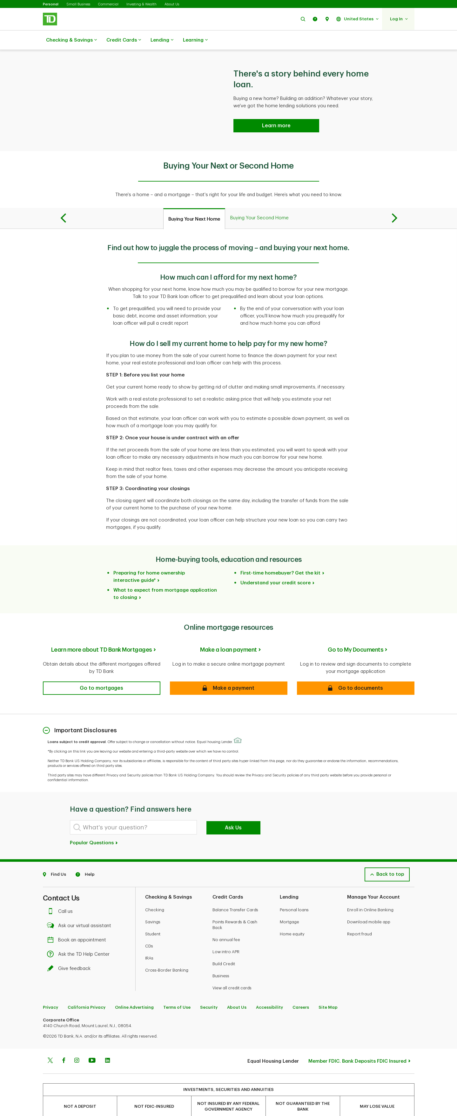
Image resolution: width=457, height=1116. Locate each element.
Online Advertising (134, 991)
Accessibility (269, 991)
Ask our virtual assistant (80, 909)
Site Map (328, 991)
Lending (162, 40)
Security (209, 991)
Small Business (78, 4)
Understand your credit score (275, 567)
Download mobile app (368, 906)
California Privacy (86, 991)
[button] (303, 19)
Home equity (292, 918)
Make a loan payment (228, 634)
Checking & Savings (71, 40)
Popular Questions (94, 827)
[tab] (194, 202)
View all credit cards (232, 972)
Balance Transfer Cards (235, 894)
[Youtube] (92, 1045)
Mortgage (289, 906)
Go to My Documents (355, 634)
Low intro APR (225, 936)
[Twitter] (50, 1045)
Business (220, 960)
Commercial (108, 4)
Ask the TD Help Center (80, 938)
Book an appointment (78, 924)
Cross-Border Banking (166, 954)
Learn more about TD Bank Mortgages (101, 634)
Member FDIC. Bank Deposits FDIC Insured (357, 1045)
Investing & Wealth (141, 4)
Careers (300, 991)
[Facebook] (63, 1045)
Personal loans (294, 894)
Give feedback (70, 952)
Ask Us (233, 811)
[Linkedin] (107, 1045)
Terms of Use (177, 991)
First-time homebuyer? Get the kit (280, 557)
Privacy (50, 991)
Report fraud (359, 918)
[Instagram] (76, 1045)
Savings (152, 906)
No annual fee (226, 924)
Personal (50, 4)
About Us (172, 4)
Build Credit (223, 948)
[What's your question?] (133, 811)
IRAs (149, 942)
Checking (154, 894)
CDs (149, 930)
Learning (195, 40)
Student (152, 918)
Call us (61, 895)
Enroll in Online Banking (370, 894)
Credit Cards (123, 40)
